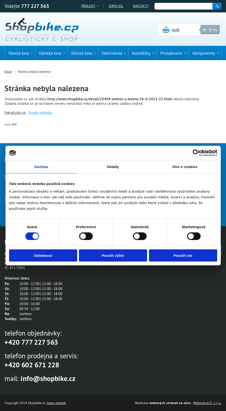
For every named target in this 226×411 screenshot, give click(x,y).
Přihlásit (88, 6)
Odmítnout (43, 255)
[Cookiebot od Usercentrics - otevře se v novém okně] (196, 153)
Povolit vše (182, 255)
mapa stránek (56, 403)
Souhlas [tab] (41, 167)
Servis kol (116, 6)
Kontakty (141, 6)
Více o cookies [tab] (185, 167)
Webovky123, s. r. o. (207, 403)
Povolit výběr (113, 255)
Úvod (8, 72)
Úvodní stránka (40, 112)
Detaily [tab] (113, 167)
